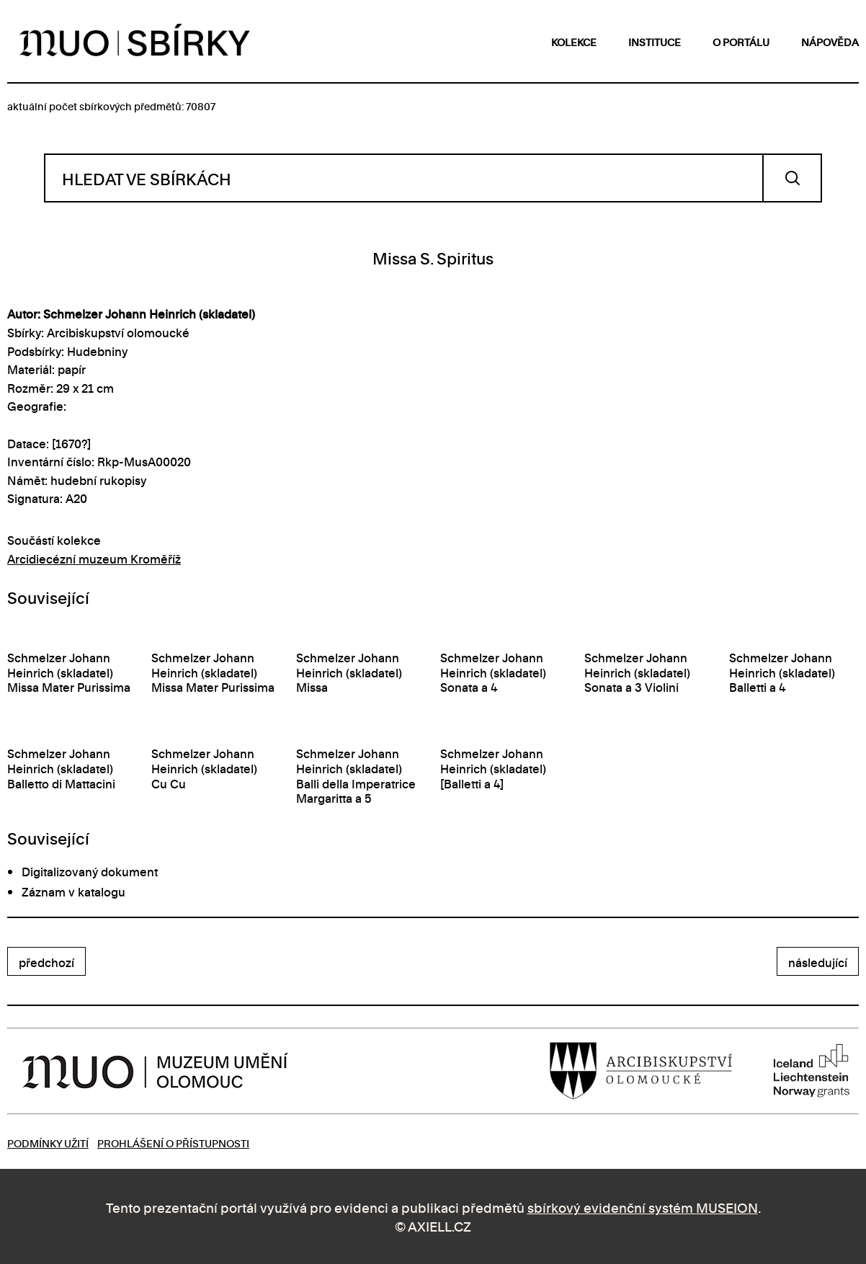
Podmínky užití (48, 1142)
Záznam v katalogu (73, 891)
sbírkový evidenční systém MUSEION (642, 1207)
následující (817, 962)
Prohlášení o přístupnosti (173, 1142)
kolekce (574, 41)
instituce (654, 41)
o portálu (741, 41)
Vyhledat (792, 177)
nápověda (830, 41)
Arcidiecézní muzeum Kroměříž (94, 558)
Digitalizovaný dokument (90, 871)
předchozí (46, 962)
